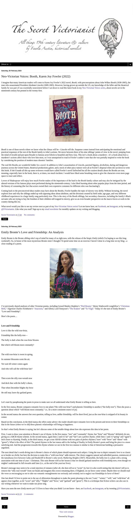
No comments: (29, 215)
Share (5, 219)
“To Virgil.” (90, 309)
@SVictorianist (7, 209)
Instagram (114, 206)
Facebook (102, 206)
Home (66, 507)
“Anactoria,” (39, 309)
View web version (66, 512)
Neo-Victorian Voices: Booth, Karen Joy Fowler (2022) (35, 76)
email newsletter (52, 209)
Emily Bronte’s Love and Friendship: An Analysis (32, 232)
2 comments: (29, 494)
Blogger (71, 516)
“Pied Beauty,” (86, 306)
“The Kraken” (75, 309)
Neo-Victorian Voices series (93, 88)
